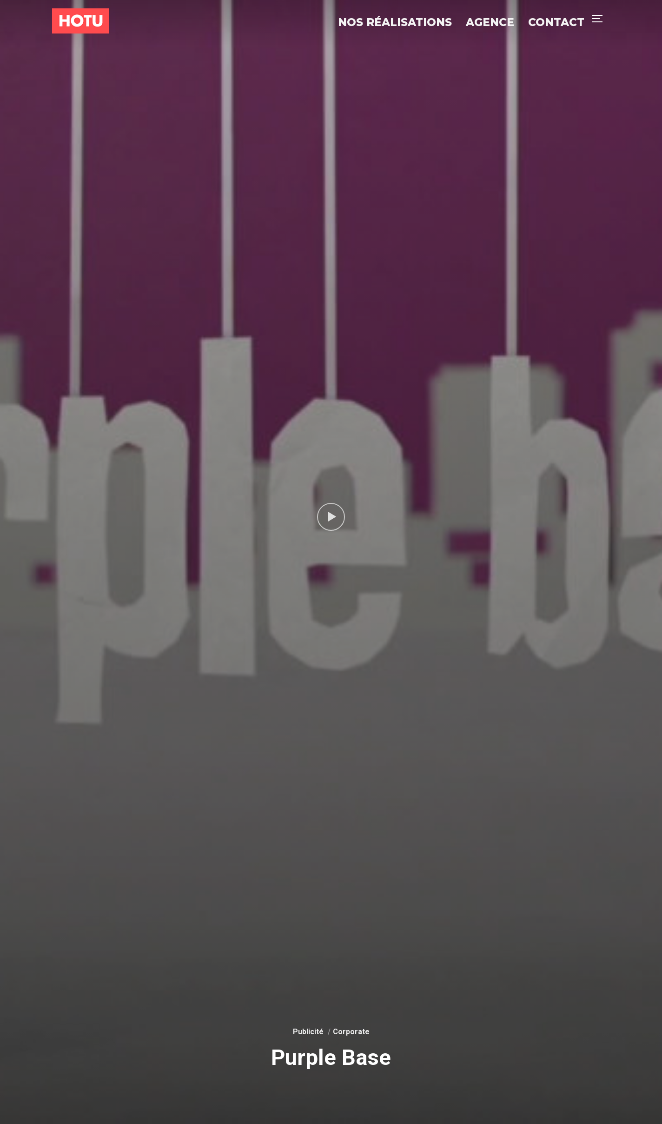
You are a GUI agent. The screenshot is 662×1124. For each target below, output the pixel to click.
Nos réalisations (395, 22)
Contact (556, 22)
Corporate (351, 1031)
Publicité (308, 1031)
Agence (490, 22)
